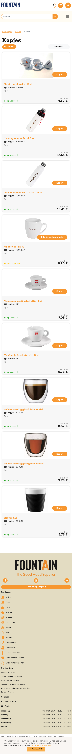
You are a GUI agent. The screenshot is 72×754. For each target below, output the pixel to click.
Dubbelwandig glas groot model (24, 463)
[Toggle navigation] (67, 16)
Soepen (6, 612)
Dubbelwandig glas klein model (23, 409)
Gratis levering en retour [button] (11, 677)
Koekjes (7, 617)
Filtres (9, 47)
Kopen (59, 75)
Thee (5, 602)
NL (68, 5)
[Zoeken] (27, 16)
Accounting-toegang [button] (36, 587)
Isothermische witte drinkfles (23, 192)
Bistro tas (10, 517)
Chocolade (8, 623)
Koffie (6, 597)
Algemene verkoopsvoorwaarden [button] (15, 688)
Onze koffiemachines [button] (12, 658)
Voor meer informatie (42, 745)
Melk (5, 633)
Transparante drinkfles (19, 138)
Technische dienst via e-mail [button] (13, 684)
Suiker (6, 628)
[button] (53, 5)
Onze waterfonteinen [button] (12, 663)
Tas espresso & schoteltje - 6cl (23, 301)
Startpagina (7, 32)
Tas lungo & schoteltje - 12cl (21, 355)
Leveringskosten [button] (8, 673)
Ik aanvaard (36, 749)
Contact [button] (8, 706)
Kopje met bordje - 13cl (18, 84)
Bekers (18, 32)
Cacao (6, 607)
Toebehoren (8, 643)
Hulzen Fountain (10, 653)
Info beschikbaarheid (52, 237)
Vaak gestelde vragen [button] (10, 681)
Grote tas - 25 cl (14, 246)
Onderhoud (8, 648)
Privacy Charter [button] (7, 692)
